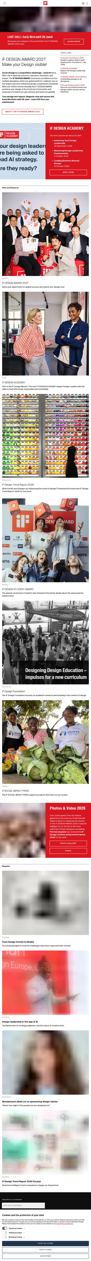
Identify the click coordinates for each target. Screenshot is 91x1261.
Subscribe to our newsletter (12, 1199)
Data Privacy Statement (64, 1224)
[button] (82, 3)
